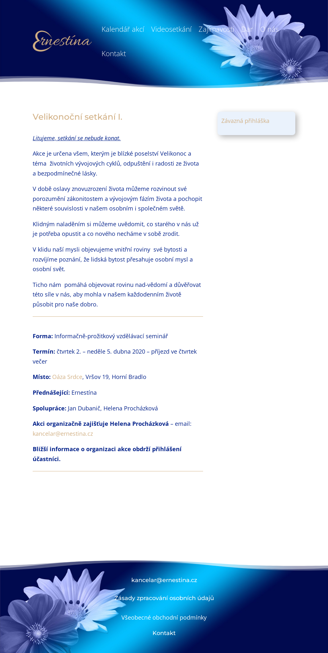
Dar (247, 29)
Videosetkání (171, 29)
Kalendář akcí (123, 29)
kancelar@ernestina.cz (63, 433)
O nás (269, 29)
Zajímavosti (216, 29)
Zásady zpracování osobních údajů (164, 598)
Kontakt (114, 53)
